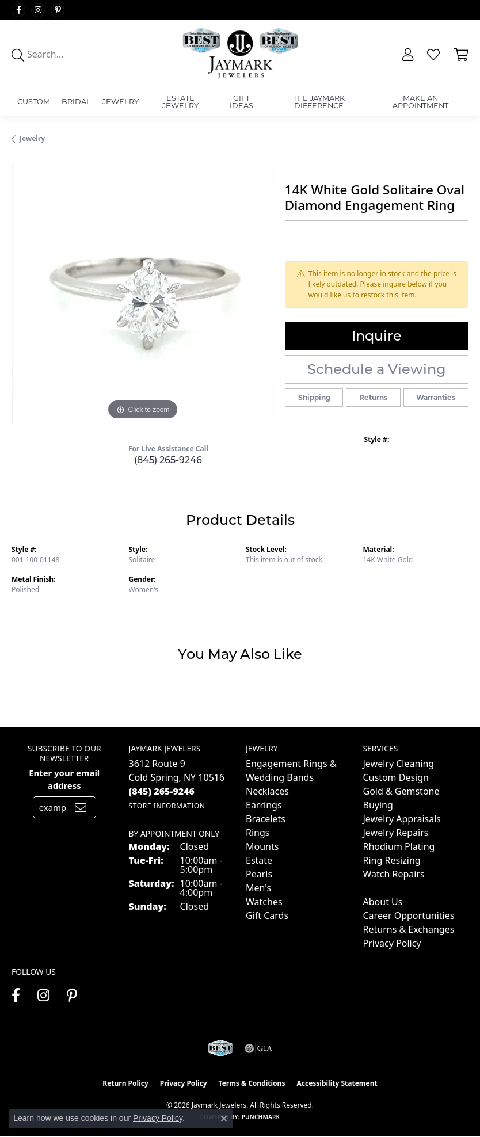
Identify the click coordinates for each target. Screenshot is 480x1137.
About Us (383, 901)
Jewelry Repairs (396, 832)
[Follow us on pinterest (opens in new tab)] (57, 10)
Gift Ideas (241, 102)
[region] (142, 292)
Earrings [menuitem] (264, 805)
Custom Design (396, 777)
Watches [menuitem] (264, 901)
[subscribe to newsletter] (81, 807)
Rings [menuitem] (257, 832)
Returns (373, 397)
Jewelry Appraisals (402, 818)
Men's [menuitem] (258, 888)
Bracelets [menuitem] (265, 818)
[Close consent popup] (223, 1118)
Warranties (435, 397)
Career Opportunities (409, 915)
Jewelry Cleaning (399, 763)
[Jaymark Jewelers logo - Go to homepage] (240, 54)
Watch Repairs (394, 874)
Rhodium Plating (399, 846)
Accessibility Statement (336, 1083)
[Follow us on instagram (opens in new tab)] (38, 10)
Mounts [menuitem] (262, 846)
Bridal (76, 101)
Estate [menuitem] (259, 860)
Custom (33, 101)
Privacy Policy (392, 943)
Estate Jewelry (180, 102)
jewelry (32, 138)
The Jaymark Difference (319, 102)
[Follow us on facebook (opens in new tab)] (18, 10)
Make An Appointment (420, 102)
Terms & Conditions (252, 1083)
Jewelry (120, 101)
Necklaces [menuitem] (267, 791)
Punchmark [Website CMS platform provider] (261, 1117)
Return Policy (125, 1083)
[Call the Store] (162, 791)
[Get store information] (167, 806)
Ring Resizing (392, 860)
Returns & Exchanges (409, 929)
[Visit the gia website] (258, 1048)
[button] (406, 54)
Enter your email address (64, 779)
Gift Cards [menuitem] (267, 915)
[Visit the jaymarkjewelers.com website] (220, 1048)
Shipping (314, 397)
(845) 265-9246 (168, 460)
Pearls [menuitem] (259, 874)
